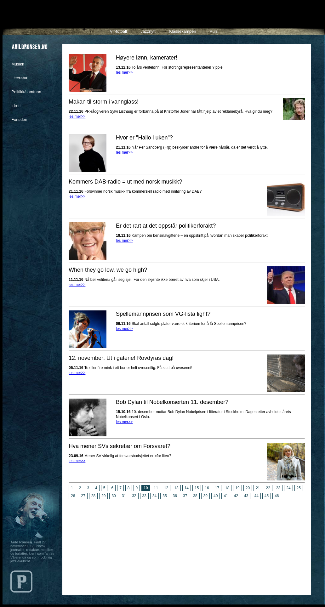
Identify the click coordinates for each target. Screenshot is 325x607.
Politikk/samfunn (26, 91)
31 (124, 496)
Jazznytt (148, 31)
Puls (214, 31)
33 (144, 496)
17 (217, 488)
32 (134, 496)
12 (166, 488)
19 (237, 488)
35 (164, 496)
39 (205, 496)
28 (93, 496)
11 (156, 488)
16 (207, 488)
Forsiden (19, 119)
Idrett (16, 105)
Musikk (17, 64)
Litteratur (19, 78)
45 (267, 496)
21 (258, 488)
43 (246, 496)
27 (83, 496)
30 (113, 496)
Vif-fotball (118, 31)
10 (146, 488)
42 (236, 496)
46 (277, 496)
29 (103, 496)
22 (268, 488)
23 (278, 488)
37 (185, 496)
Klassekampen (182, 31)
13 (176, 488)
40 (216, 496)
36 (175, 496)
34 (154, 496)
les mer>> (124, 72)
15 (197, 488)
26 (73, 496)
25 (299, 488)
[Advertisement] (187, 545)
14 (187, 488)
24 (288, 488)
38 (195, 496)
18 (227, 488)
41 (226, 496)
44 (256, 496)
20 (248, 488)
